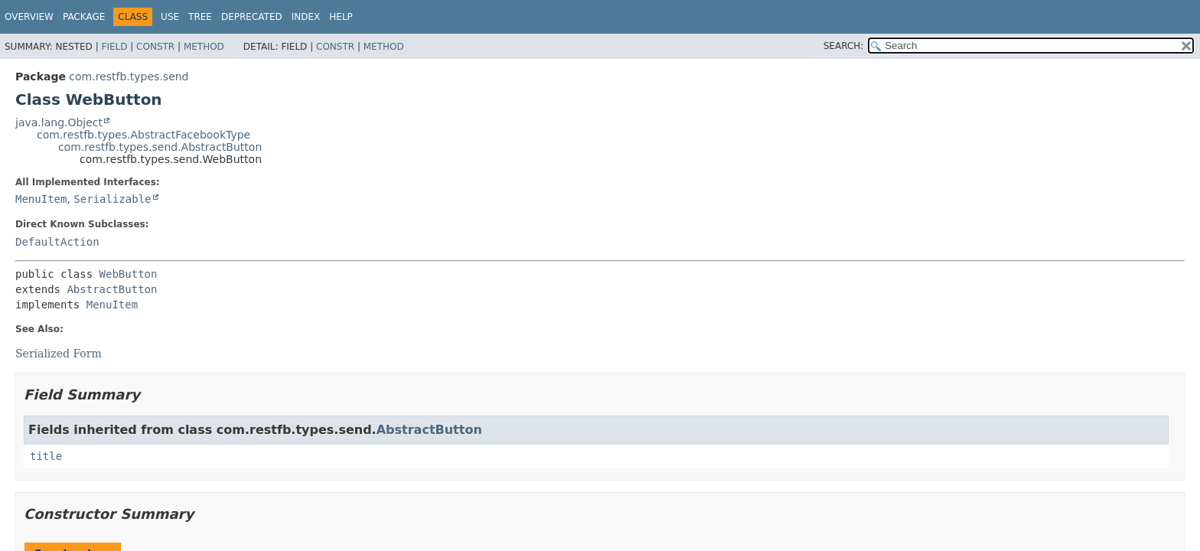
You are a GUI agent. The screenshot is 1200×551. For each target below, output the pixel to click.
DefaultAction (57, 242)
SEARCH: (843, 46)
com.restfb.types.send (128, 76)
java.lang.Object (59, 122)
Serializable (112, 199)
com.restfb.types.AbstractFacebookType (143, 135)
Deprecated (251, 16)
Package (84, 16)
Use (170, 16)
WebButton (128, 274)
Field (114, 46)
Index (306, 16)
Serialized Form (58, 353)
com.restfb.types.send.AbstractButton (160, 147)
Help (341, 16)
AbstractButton (112, 289)
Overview (29, 16)
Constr (155, 46)
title (46, 456)
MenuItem (41, 199)
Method (204, 46)
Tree (200, 16)
